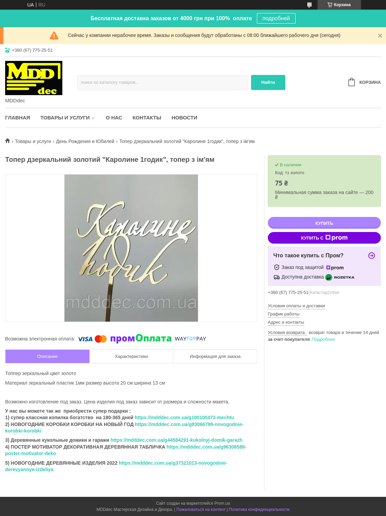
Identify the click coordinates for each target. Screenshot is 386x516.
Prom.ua (222, 503)
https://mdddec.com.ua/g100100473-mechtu (184, 417)
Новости (184, 117)
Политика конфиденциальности (259, 509)
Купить (324, 223)
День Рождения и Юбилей (85, 141)
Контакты (147, 117)
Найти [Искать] (268, 82)
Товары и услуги (65, 117)
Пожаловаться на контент (200, 509)
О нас (114, 117)
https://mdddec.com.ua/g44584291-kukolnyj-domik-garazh (176, 440)
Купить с (324, 238)
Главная (17, 117)
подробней (276, 18)
